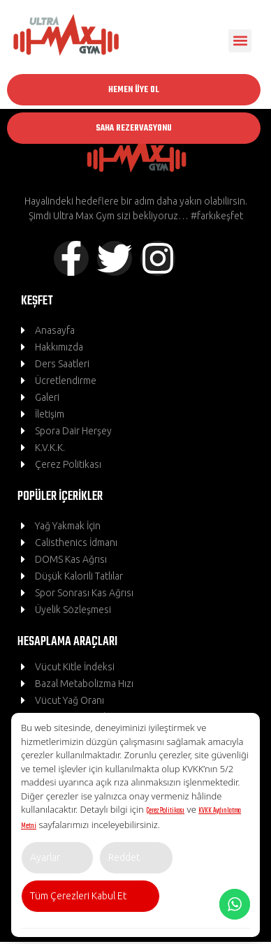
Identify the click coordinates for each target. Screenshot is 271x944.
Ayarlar (45, 857)
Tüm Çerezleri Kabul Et (78, 895)
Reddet (124, 857)
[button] (239, 40)
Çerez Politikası (165, 810)
